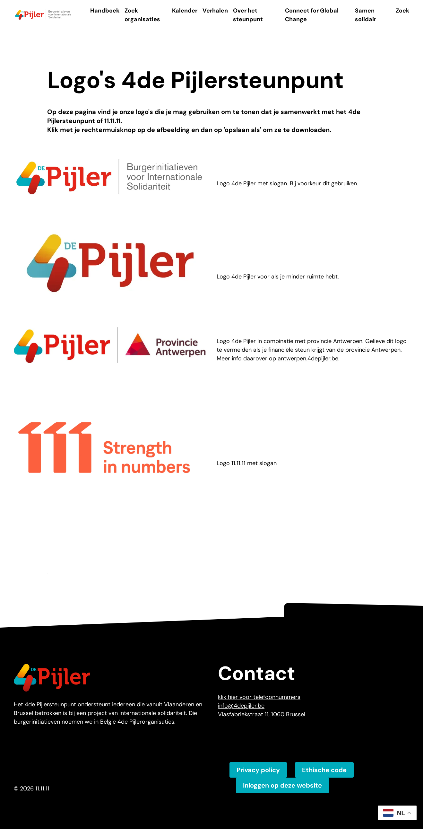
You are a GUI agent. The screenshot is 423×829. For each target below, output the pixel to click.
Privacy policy (258, 770)
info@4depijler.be (241, 706)
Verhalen (215, 10)
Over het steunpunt (248, 15)
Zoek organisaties (142, 15)
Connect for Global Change (312, 15)
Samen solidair (365, 15)
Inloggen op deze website (282, 785)
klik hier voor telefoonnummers (259, 697)
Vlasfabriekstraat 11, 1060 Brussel (261, 714)
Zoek (402, 10)
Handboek (104, 10)
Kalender (184, 10)
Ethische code (324, 770)
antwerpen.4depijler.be (308, 358)
